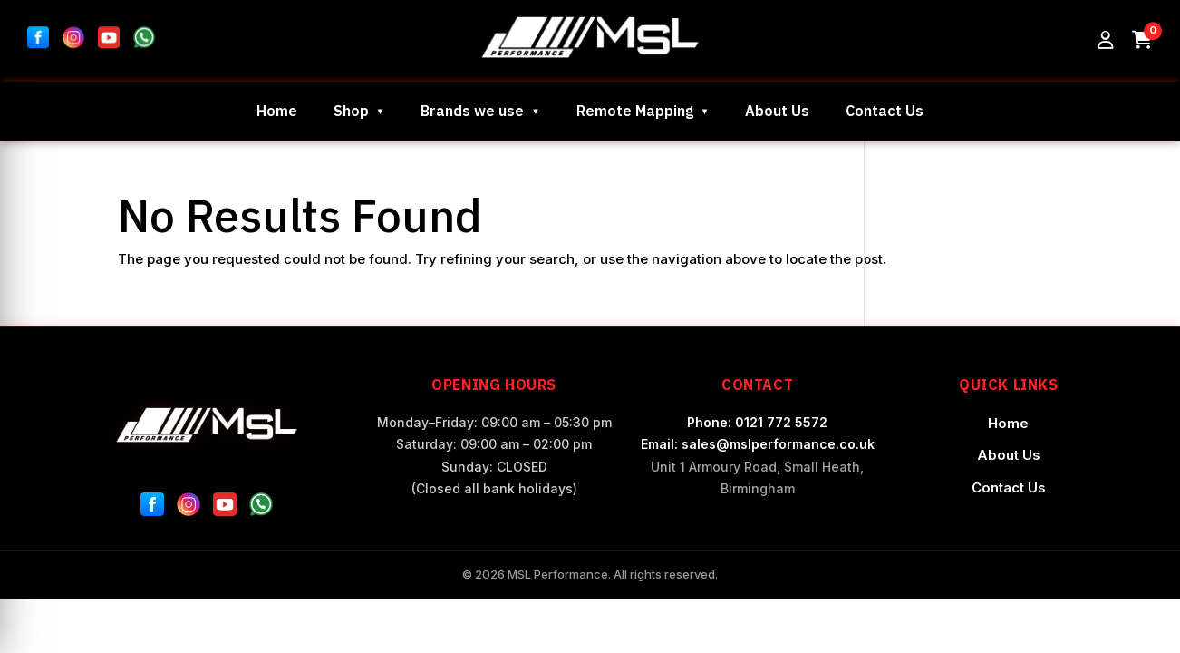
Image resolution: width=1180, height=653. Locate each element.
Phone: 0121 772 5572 (757, 422)
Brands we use (472, 111)
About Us (777, 111)
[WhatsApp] (261, 507)
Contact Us (885, 111)
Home (276, 111)
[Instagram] (188, 507)
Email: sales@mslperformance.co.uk (758, 444)
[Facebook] (152, 507)
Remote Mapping (634, 111)
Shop (351, 111)
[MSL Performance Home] (207, 425)
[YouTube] (225, 507)
